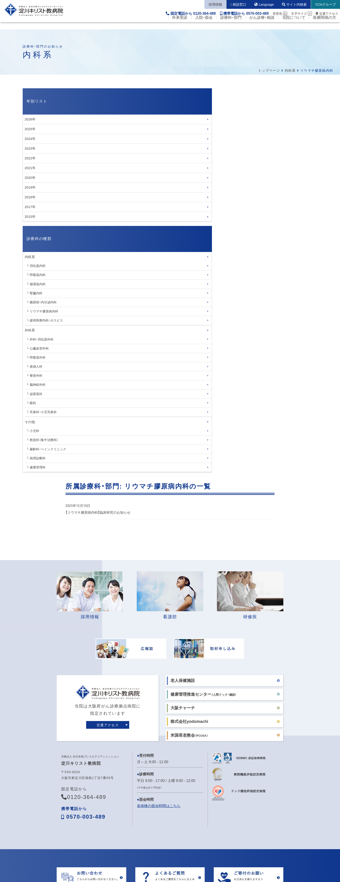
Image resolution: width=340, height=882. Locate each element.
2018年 (30, 197)
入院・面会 (204, 25)
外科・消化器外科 (41, 339)
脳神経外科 (38, 384)
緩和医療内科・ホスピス (46, 320)
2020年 (30, 178)
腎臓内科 (36, 293)
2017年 (30, 207)
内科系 (290, 70)
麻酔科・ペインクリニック (48, 449)
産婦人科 (36, 366)
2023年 (30, 148)
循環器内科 (38, 284)
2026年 (30, 119)
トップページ (269, 70)
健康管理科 (38, 467)
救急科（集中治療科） (44, 440)
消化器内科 (38, 266)
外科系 (30, 330)
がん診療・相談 (261, 25)
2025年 (30, 129)
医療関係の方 (324, 25)
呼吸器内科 (38, 275)
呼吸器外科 (38, 357)
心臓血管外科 (39, 348)
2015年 (30, 216)
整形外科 (36, 375)
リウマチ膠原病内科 (44, 311)
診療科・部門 (231, 25)
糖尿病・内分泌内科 (43, 302)
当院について (293, 25)
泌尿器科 (36, 394)
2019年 (30, 187)
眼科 (33, 403)
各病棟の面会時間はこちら (158, 745)
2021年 (30, 168)
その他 (30, 422)
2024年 (30, 139)
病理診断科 (38, 458)
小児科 (34, 431)
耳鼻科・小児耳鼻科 (43, 412)
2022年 (30, 158)
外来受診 (179, 25)
